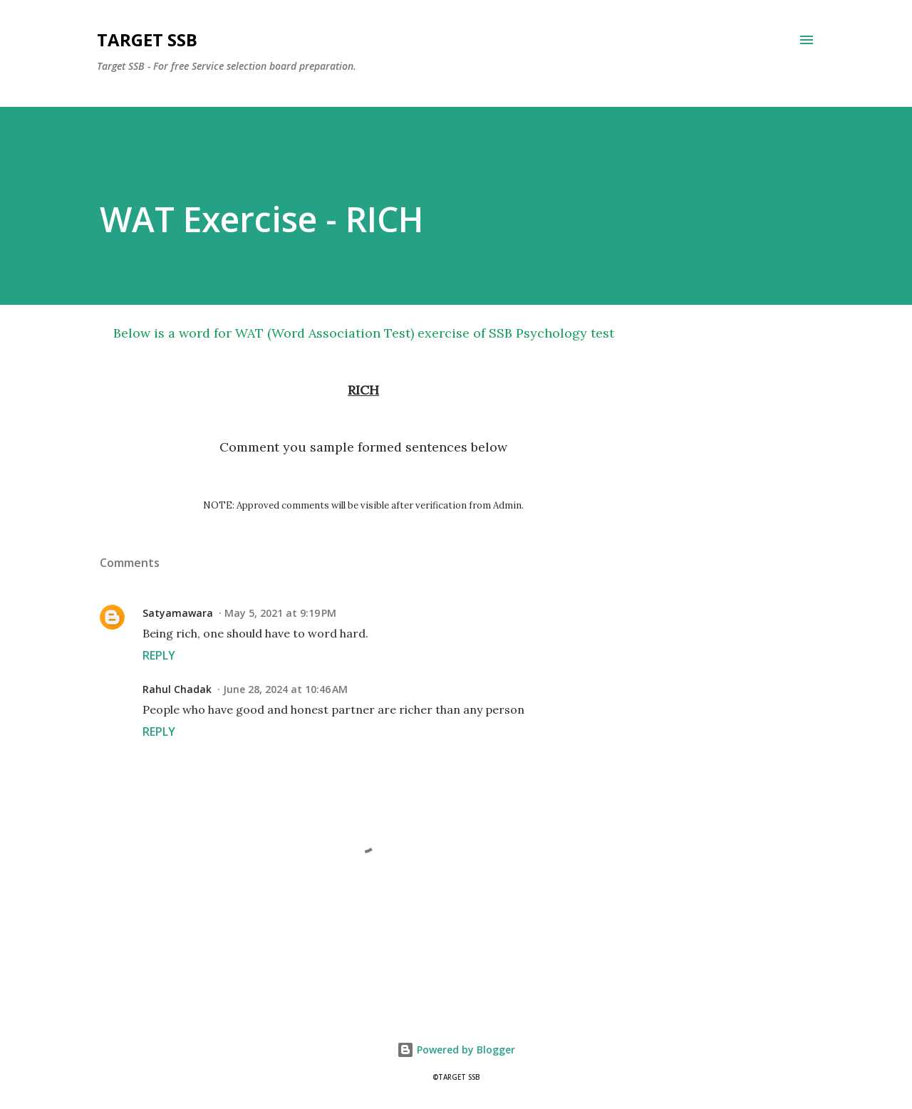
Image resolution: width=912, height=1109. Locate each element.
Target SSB (147, 39)
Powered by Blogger (456, 1049)
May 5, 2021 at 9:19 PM (280, 613)
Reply (158, 655)
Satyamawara (177, 613)
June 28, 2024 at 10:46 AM (285, 689)
